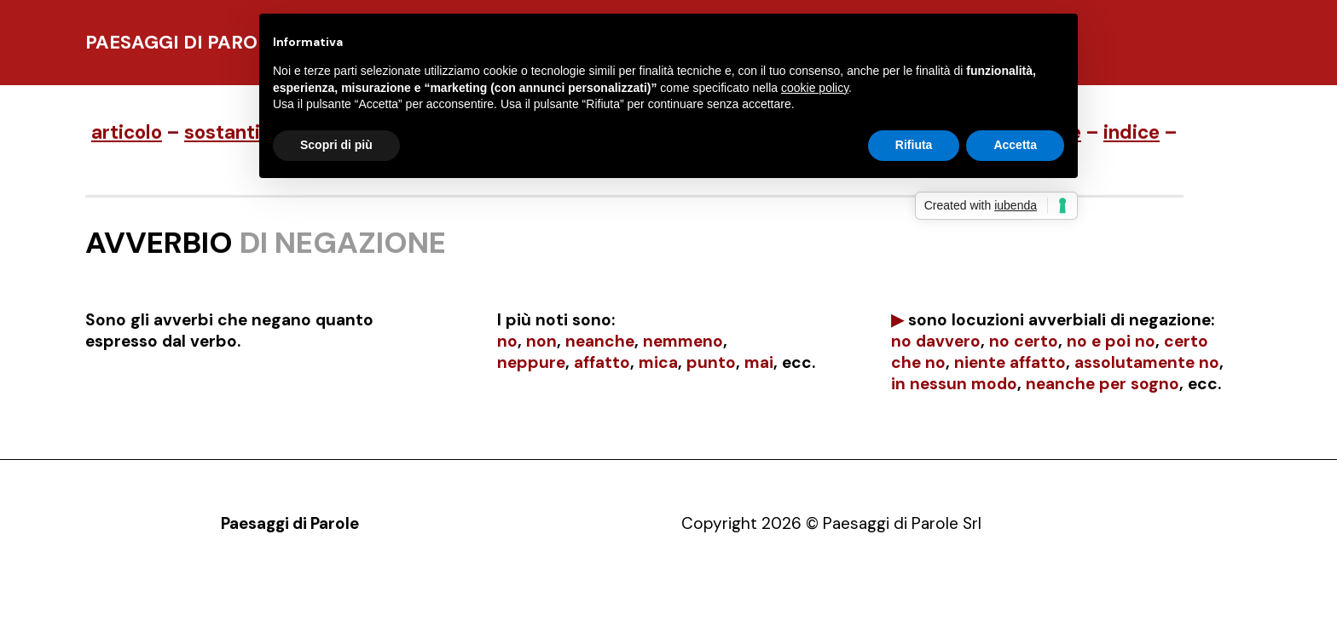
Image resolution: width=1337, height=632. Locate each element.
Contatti (466, 602)
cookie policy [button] (814, 88)
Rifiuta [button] (914, 145)
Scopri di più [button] (336, 145)
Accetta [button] (1015, 145)
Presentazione (312, 602)
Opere (399, 602)
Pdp (233, 602)
